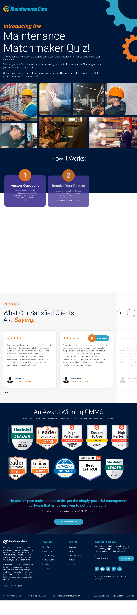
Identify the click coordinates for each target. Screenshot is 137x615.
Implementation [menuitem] (74, 550)
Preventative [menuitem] (47, 546)
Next (131, 313)
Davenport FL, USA (38, 590)
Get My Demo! (67, 516)
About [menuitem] (70, 546)
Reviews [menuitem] (71, 559)
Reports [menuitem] (45, 559)
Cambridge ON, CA (13, 590)
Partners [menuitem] (71, 554)
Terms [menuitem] (5, 580)
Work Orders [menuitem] (47, 542)
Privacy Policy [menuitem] (16, 580)
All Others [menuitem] (46, 563)
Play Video (102, 338)
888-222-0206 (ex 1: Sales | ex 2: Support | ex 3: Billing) (112, 590)
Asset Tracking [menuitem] (48, 550)
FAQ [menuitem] (70, 563)
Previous (121, 313)
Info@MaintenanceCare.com (68, 590)
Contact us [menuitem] (72, 542)
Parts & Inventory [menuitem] (49, 554)
